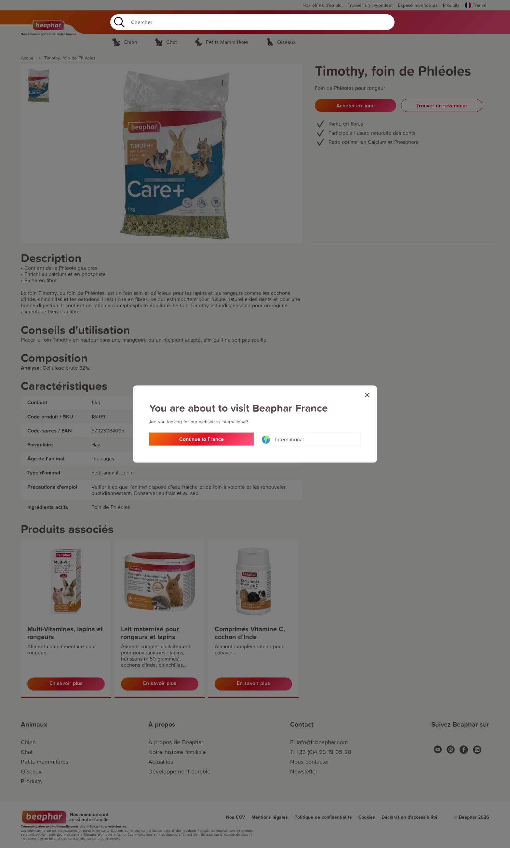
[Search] (252, 22)
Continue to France (201, 439)
